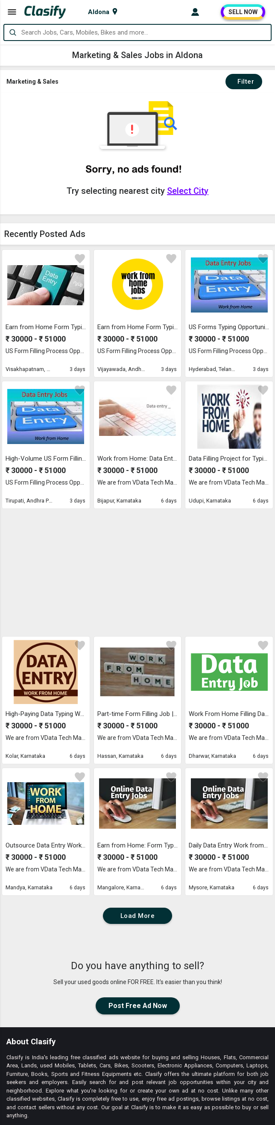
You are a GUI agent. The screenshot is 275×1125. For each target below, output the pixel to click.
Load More (137, 796)
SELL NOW (242, 12)
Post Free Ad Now (137, 886)
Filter (244, 81)
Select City (187, 191)
